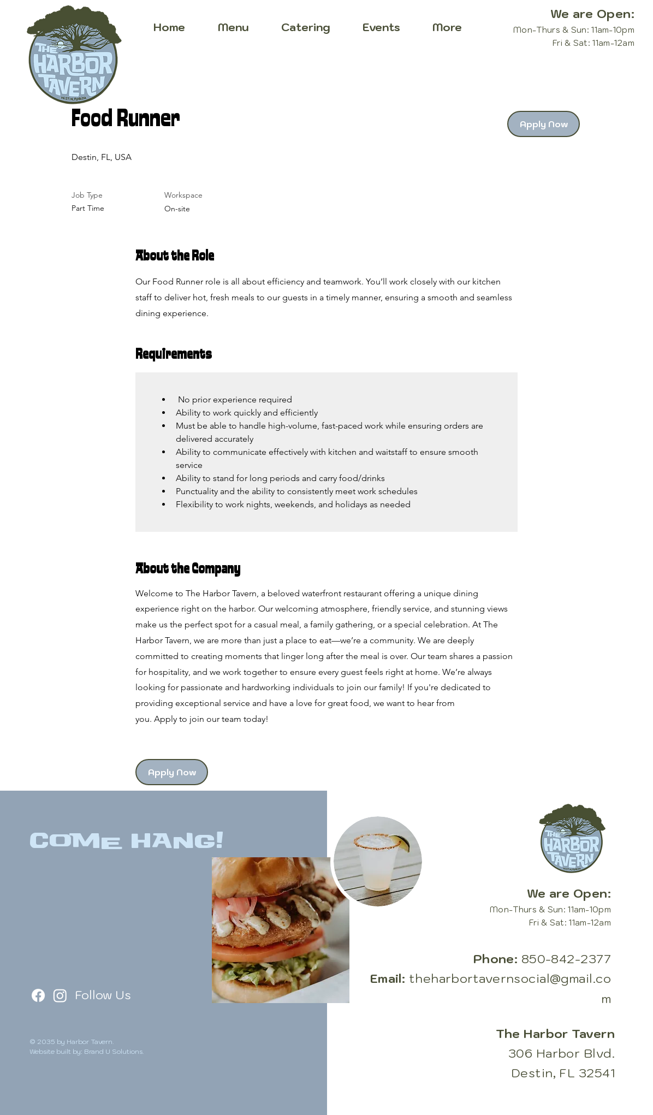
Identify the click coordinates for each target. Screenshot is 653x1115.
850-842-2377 (566, 958)
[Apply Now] (543, 124)
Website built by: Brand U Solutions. (86, 1051)
